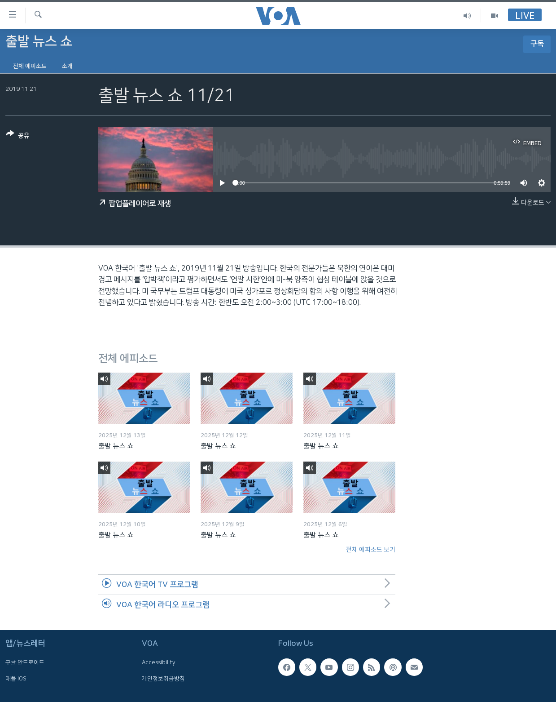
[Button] (18, 136)
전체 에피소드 (30, 66)
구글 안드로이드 (24, 662)
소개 (67, 66)
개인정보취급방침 (163, 678)
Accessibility (158, 662)
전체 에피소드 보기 (370, 549)
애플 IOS (15, 678)
